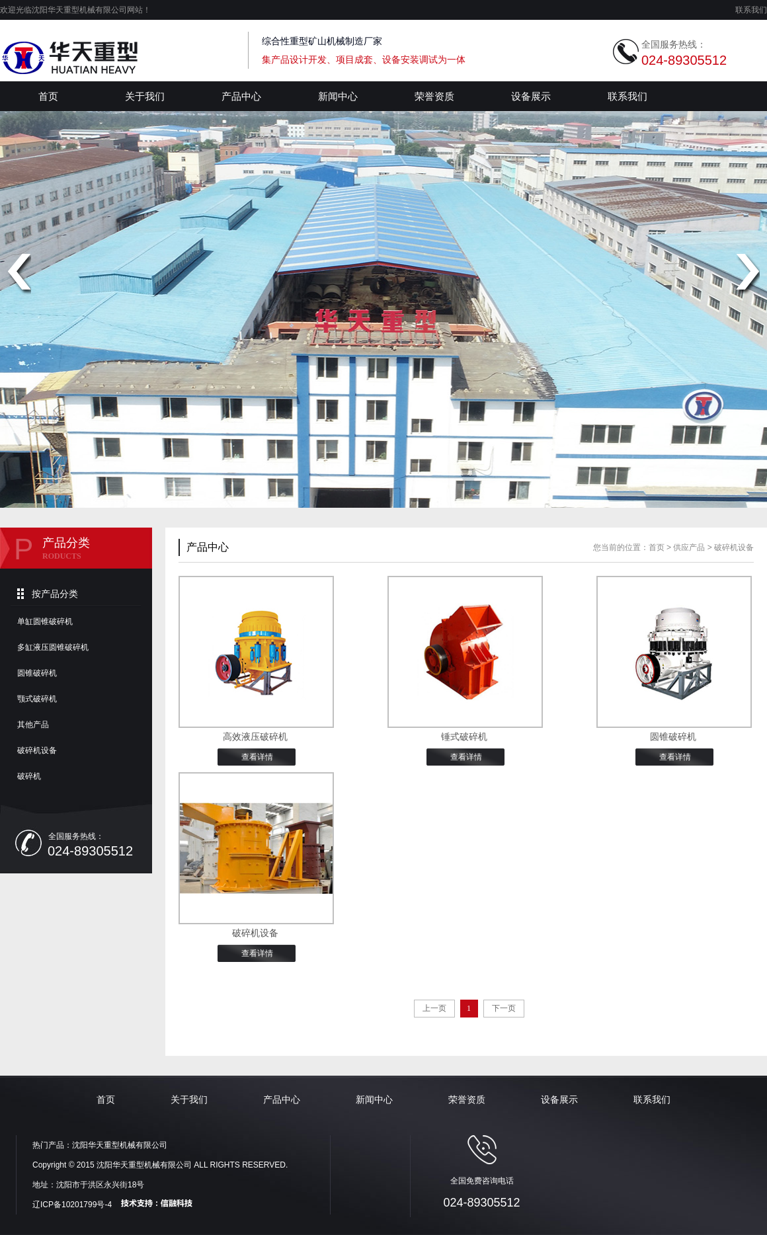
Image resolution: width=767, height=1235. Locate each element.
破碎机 (29, 776)
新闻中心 (338, 96)
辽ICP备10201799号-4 (72, 1204)
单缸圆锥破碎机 (45, 621)
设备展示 (531, 96)
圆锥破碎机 (37, 673)
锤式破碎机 (464, 737)
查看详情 (257, 757)
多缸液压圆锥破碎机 (53, 647)
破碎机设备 (37, 750)
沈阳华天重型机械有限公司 (119, 1145)
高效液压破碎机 (255, 737)
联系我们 (751, 10)
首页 (48, 96)
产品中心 (241, 96)
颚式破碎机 (37, 698)
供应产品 (689, 547)
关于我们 (145, 96)
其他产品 (33, 724)
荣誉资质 (434, 96)
